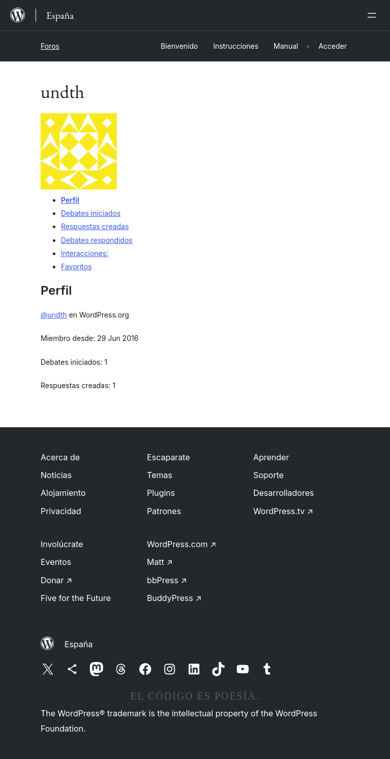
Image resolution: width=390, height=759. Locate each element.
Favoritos (76, 266)
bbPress (167, 580)
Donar (57, 580)
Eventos (56, 562)
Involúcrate (62, 544)
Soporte (268, 475)
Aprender (271, 457)
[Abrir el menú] (374, 15)
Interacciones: (84, 253)
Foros (50, 46)
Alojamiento (63, 493)
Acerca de (60, 457)
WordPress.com (181, 544)
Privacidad (61, 511)
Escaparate (168, 457)
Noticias (56, 475)
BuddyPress (174, 598)
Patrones (164, 511)
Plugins (161, 493)
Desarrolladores (283, 493)
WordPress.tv (283, 511)
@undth (54, 314)
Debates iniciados (90, 213)
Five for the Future (76, 598)
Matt (160, 562)
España (78, 644)
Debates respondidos (97, 240)
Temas (159, 475)
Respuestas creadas (95, 226)
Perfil (70, 200)
